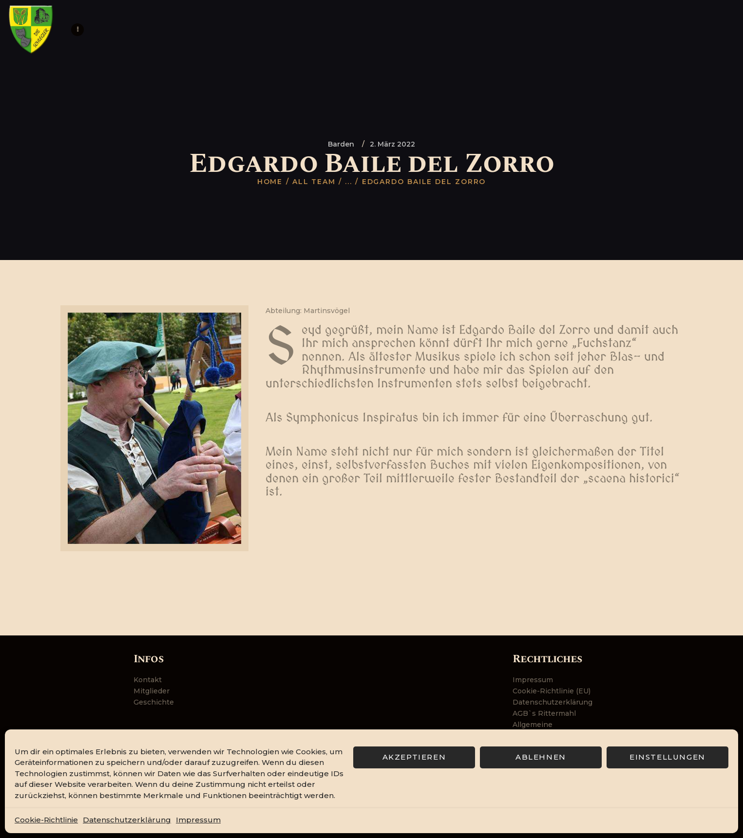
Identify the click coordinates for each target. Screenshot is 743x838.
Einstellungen (667, 757)
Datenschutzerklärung (127, 819)
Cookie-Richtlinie (46, 819)
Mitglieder (151, 691)
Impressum (198, 819)
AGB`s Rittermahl (544, 713)
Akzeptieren (414, 757)
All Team (314, 181)
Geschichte (153, 702)
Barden (341, 144)
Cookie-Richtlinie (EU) (552, 691)
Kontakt (147, 679)
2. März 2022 (392, 144)
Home (270, 181)
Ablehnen (540, 757)
